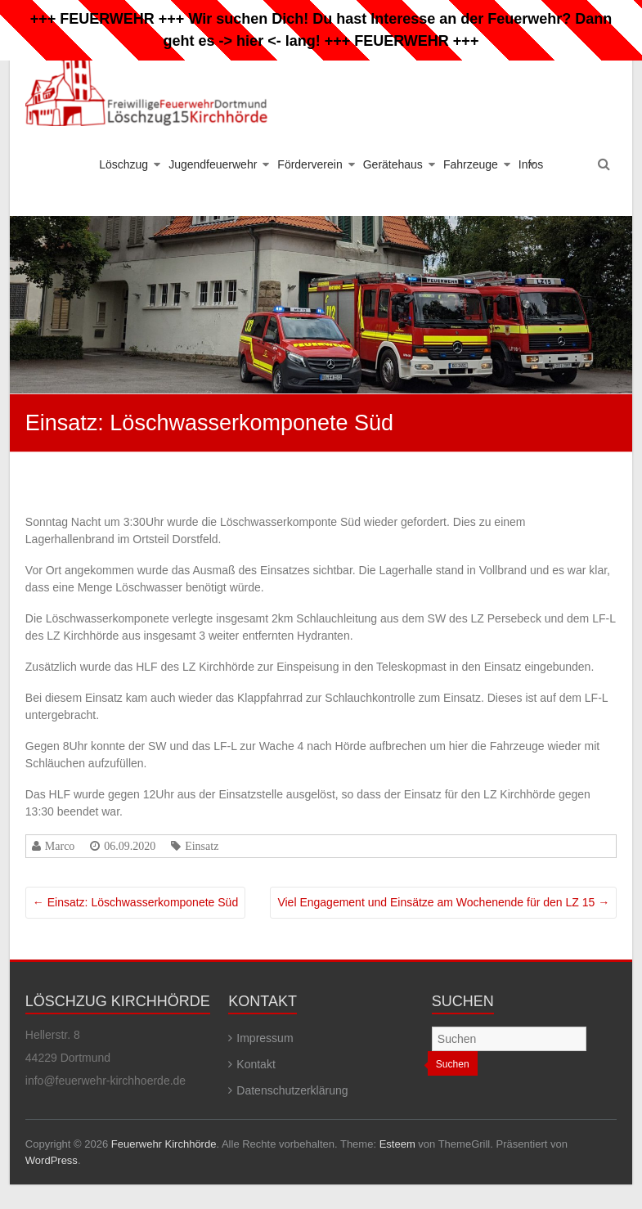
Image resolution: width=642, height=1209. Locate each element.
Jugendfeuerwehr (212, 164)
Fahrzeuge (470, 164)
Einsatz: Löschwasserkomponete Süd (135, 902)
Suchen (452, 1064)
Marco (60, 846)
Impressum (264, 1038)
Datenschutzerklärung (292, 1090)
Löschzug (123, 164)
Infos (531, 164)
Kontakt (255, 1064)
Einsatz (201, 846)
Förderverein (309, 164)
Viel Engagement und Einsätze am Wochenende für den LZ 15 (443, 902)
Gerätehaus (393, 164)
